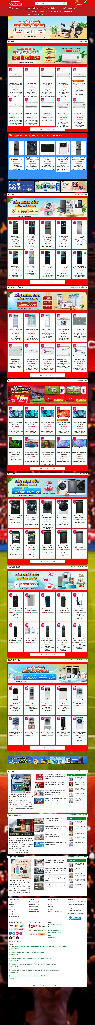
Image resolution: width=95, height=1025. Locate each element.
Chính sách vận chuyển (35, 908)
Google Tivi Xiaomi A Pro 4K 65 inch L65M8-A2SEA (31, 455)
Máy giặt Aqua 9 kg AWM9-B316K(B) (79, 519)
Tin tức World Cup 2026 (35, 14)
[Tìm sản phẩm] (48, 3)
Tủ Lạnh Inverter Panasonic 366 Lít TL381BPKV (63, 238)
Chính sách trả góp (34, 915)
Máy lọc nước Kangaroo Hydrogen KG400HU (31, 612)
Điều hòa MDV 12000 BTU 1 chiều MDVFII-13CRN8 (31, 114)
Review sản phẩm (15, 819)
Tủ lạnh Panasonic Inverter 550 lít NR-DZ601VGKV (31, 238)
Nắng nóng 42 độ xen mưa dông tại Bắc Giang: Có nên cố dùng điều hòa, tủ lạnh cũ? (80, 782)
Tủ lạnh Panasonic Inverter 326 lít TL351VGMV (15, 268)
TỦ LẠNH (46, 8)
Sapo (64, 988)
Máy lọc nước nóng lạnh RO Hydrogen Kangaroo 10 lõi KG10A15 (15, 642)
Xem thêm (47, 751)
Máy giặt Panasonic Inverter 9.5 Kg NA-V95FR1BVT (31, 519)
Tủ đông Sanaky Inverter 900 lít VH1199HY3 (31, 362)
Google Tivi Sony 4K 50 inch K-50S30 (31, 425)
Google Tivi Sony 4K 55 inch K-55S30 (15, 425)
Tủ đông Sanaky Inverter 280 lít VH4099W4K (79, 362)
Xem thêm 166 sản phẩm (47, 283)
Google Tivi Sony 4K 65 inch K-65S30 (47, 425)
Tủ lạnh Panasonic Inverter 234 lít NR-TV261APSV (31, 268)
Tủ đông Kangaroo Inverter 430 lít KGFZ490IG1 (79, 332)
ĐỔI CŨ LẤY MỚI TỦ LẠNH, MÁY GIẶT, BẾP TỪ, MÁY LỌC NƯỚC (35, 136)
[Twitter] (13, 936)
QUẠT (47, 11)
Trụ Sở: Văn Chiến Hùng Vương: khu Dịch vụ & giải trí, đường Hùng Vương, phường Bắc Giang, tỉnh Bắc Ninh (39, 950)
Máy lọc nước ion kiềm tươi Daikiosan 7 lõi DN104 (79, 642)
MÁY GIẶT (64, 8)
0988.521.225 (13, 958)
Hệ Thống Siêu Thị (14, 920)
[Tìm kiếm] (64, 3)
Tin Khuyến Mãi (67, 11)
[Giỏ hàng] (85, 2)
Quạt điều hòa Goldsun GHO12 (63, 706)
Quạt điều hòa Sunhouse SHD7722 (31, 706)
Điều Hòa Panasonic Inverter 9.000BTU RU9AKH (79, 114)
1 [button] (44, 37)
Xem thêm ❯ (80, 41)
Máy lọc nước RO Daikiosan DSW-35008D (31, 642)
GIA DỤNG (41, 11)
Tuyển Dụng (12, 910)
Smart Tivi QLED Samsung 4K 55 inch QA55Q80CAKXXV (63, 455)
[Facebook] (10, 936)
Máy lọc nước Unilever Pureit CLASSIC (79, 612)
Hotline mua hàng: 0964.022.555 (77, 905)
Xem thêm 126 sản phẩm (47, 564)
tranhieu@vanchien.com (55, 928)
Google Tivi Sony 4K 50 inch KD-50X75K (63, 425)
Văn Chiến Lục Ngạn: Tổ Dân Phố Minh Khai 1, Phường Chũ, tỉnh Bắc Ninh (31, 962)
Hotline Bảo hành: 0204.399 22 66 (76, 909)
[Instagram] (20, 936)
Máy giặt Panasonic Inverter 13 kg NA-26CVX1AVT (47, 519)
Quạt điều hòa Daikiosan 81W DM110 (79, 736)
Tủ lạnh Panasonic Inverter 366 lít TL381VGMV (63, 268)
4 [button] (50, 37)
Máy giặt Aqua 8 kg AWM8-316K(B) (63, 549)
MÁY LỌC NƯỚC (72, 8)
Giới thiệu (11, 908)
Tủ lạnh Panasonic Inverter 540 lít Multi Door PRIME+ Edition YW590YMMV (78, 159)
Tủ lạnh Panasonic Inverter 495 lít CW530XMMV (47, 238)
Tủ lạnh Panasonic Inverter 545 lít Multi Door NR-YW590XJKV (16, 159)
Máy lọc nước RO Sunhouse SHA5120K (63, 612)
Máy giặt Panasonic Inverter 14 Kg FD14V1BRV (31, 549)
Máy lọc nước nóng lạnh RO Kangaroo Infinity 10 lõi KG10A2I (15, 612)
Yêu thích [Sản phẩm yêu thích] (78, 2)
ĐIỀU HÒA (39, 8)
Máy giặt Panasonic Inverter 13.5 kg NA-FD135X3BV (15, 549)
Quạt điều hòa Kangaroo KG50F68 (15, 706)
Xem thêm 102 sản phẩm (47, 129)
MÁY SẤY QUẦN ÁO (56, 11)
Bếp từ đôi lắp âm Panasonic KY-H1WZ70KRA (47, 159)
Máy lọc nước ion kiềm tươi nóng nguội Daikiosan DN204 (63, 642)
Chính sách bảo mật (34, 905)
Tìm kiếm (50, 905)
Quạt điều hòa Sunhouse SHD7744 (47, 736)
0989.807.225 (13, 976)
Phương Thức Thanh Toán (55, 915)
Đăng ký (50, 910)
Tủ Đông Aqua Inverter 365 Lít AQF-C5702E (63, 332)
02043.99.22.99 (14, 952)
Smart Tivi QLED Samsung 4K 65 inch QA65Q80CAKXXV (79, 455)
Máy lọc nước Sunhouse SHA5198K (47, 612)
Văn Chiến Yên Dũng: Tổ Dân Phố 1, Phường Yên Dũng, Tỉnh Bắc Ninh (29, 979)
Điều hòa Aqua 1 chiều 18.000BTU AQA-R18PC (15, 84)
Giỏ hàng (50, 912)
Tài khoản (78, 4)
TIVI (58, 8)
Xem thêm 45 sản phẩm (46, 657)
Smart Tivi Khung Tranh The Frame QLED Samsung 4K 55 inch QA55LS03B (47, 455)
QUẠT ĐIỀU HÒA (32, 11)
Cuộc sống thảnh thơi (16, 860)
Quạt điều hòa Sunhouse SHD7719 (63, 736)
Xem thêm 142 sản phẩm (47, 470)
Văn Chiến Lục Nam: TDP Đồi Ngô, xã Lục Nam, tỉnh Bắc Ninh (27, 956)
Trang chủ (31, 8)
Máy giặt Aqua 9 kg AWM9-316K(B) (47, 549)
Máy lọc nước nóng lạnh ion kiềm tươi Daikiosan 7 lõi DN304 (47, 642)
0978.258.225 (13, 964)
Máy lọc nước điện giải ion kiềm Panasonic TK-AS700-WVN (63, 159)
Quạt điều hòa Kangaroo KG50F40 (47, 706)
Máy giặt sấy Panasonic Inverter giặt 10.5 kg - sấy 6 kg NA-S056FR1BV (32, 159)
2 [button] (46, 37)
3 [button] (48, 37)
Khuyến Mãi (12, 912)
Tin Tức (11, 915)
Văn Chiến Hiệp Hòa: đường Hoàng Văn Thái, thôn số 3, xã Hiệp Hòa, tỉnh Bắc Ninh (33, 968)
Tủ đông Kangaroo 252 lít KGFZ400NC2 (63, 362)
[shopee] (13, 941)
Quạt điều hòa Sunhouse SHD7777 (31, 736)
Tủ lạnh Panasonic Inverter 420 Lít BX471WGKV (15, 238)
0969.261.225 (13, 982)
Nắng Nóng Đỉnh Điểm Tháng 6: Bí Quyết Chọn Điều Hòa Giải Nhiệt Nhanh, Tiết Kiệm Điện (79, 803)
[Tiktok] (10, 941)
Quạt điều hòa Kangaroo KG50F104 (15, 736)
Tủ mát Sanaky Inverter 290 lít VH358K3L (15, 332)
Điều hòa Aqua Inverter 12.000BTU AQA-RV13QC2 (15, 114)
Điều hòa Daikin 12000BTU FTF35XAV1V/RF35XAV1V (47, 84)
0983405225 (51, 940)
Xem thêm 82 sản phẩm (46, 376)
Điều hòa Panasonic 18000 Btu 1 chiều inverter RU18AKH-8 (63, 114)
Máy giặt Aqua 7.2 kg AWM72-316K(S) (79, 549)
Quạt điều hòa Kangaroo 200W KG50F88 (79, 706)
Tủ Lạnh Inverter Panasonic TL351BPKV (79, 268)
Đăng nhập (51, 908)
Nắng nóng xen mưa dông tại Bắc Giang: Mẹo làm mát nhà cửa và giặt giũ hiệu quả (80, 798)
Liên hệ (11, 917)
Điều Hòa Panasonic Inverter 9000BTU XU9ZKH (63, 84)
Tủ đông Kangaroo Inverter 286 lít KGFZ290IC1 (16, 362)
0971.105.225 (13, 970)
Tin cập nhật (13, 775)
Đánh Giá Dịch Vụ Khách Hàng (76, 916)
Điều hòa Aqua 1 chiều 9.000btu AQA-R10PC (79, 84)
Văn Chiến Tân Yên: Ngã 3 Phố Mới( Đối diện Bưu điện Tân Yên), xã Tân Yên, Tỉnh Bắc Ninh (35, 973)
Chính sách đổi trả (33, 910)
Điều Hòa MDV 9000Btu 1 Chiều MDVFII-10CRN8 (47, 114)
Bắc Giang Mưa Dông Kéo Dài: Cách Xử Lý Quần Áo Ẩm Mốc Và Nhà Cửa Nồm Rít (80, 792)
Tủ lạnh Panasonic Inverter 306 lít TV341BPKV (47, 268)
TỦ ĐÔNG (53, 8)
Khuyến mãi (71, 779)
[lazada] (17, 941)
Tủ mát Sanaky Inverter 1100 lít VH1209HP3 (31, 332)
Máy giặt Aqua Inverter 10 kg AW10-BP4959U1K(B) (16, 519)
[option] (16, 155)
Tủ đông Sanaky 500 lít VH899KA (47, 362)
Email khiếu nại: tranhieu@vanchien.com (74, 913)
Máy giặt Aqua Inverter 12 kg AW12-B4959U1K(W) (63, 519)
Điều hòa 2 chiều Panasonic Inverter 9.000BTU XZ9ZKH (31, 84)
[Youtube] (17, 936)
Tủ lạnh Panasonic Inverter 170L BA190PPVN (79, 238)
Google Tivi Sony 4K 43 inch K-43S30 (79, 425)
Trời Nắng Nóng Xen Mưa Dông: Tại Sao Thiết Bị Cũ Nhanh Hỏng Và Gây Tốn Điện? (80, 787)
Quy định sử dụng (33, 912)
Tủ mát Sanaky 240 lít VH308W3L (47, 332)
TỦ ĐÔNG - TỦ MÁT (15, 289)
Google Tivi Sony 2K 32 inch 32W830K (15, 455)
